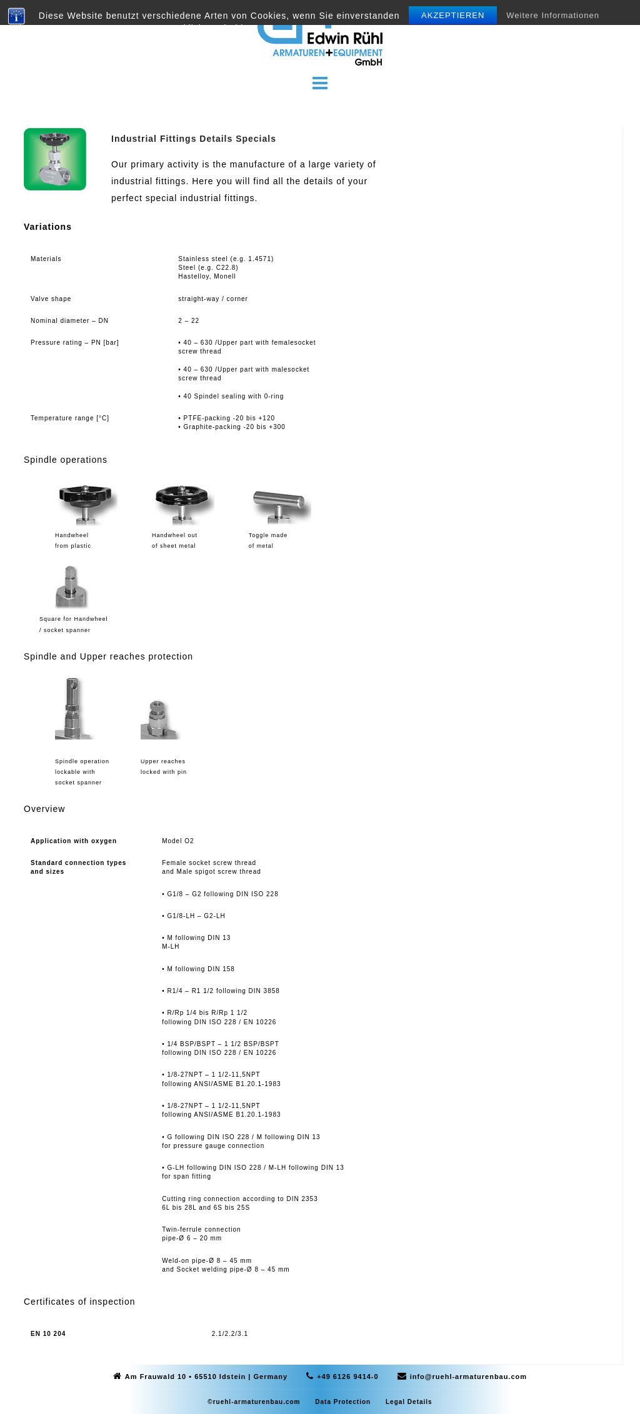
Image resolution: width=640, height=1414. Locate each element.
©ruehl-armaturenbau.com (254, 1401)
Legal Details (409, 1401)
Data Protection (343, 1401)
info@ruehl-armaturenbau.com (468, 1376)
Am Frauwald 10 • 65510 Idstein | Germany (206, 1376)
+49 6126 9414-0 (348, 1376)
